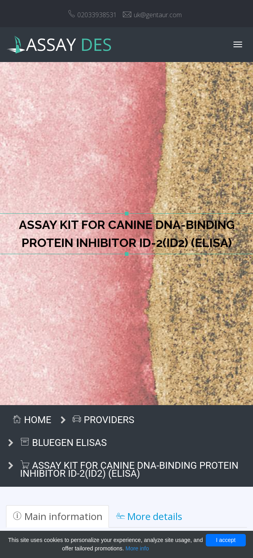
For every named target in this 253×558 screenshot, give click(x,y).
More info (137, 548)
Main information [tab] (57, 516)
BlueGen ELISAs (63, 442)
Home (31, 420)
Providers (103, 420)
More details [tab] (149, 516)
